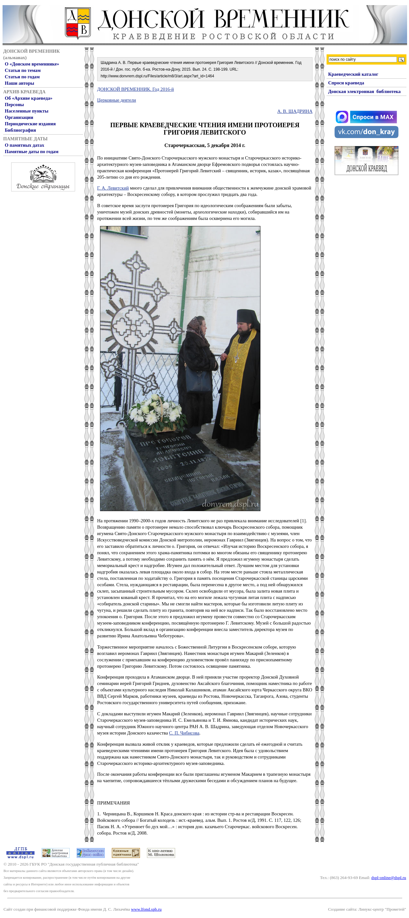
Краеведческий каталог (353, 74)
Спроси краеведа (346, 82)
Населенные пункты (26, 110)
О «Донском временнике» (32, 63)
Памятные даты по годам (31, 151)
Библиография (20, 130)
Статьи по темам (23, 70)
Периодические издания (30, 123)
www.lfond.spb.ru (146, 909)
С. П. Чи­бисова (184, 732)
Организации (19, 117)
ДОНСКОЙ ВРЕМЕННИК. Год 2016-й (135, 89)
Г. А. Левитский (113, 188)
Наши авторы (19, 83)
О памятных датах (24, 145)
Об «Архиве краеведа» (28, 98)
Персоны (14, 104)
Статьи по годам (22, 76)
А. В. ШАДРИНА (295, 111)
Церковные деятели (116, 100)
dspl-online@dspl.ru (388, 877)
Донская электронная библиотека (364, 91)
